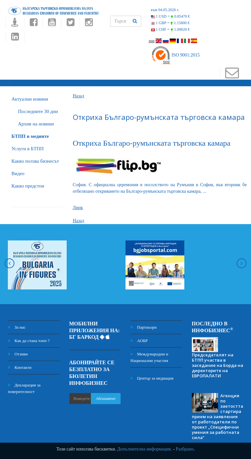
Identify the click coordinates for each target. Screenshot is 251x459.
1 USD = (170, 16)
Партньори (143, 327)
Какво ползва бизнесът (35, 161)
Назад (78, 95)
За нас (16, 327)
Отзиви (18, 354)
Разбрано (184, 449)
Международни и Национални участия (149, 357)
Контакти (19, 367)
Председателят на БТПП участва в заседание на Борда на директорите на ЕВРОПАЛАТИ (217, 365)
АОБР (139, 340)
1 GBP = (170, 23)
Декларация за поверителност (24, 388)
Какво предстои (27, 186)
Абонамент (106, 398)
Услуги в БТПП (27, 148)
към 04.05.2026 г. (165, 10)
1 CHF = (170, 29)
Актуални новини (29, 99)
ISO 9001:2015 (175, 55)
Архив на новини (36, 123)
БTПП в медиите (30, 136)
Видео (18, 173)
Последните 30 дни (38, 111)
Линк (78, 207)
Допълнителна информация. (144, 449)
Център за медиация (152, 378)
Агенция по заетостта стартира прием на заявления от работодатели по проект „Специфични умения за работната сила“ (217, 416)
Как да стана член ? (29, 340)
